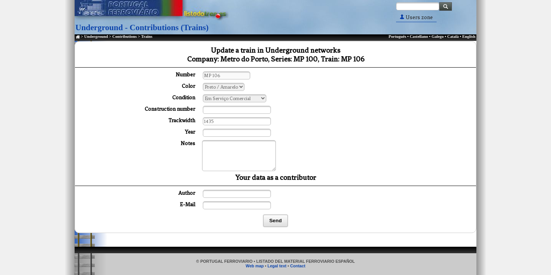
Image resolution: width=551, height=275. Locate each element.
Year (190, 132)
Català (453, 36)
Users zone (416, 17)
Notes (188, 143)
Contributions (124, 36)
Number (185, 74)
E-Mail (187, 204)
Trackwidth (181, 120)
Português (397, 36)
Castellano (419, 36)
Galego (438, 36)
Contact (297, 266)
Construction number (170, 109)
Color (188, 86)
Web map (255, 266)
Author (186, 193)
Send (275, 220)
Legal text (277, 266)
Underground (96, 36)
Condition (183, 97)
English (468, 36)
